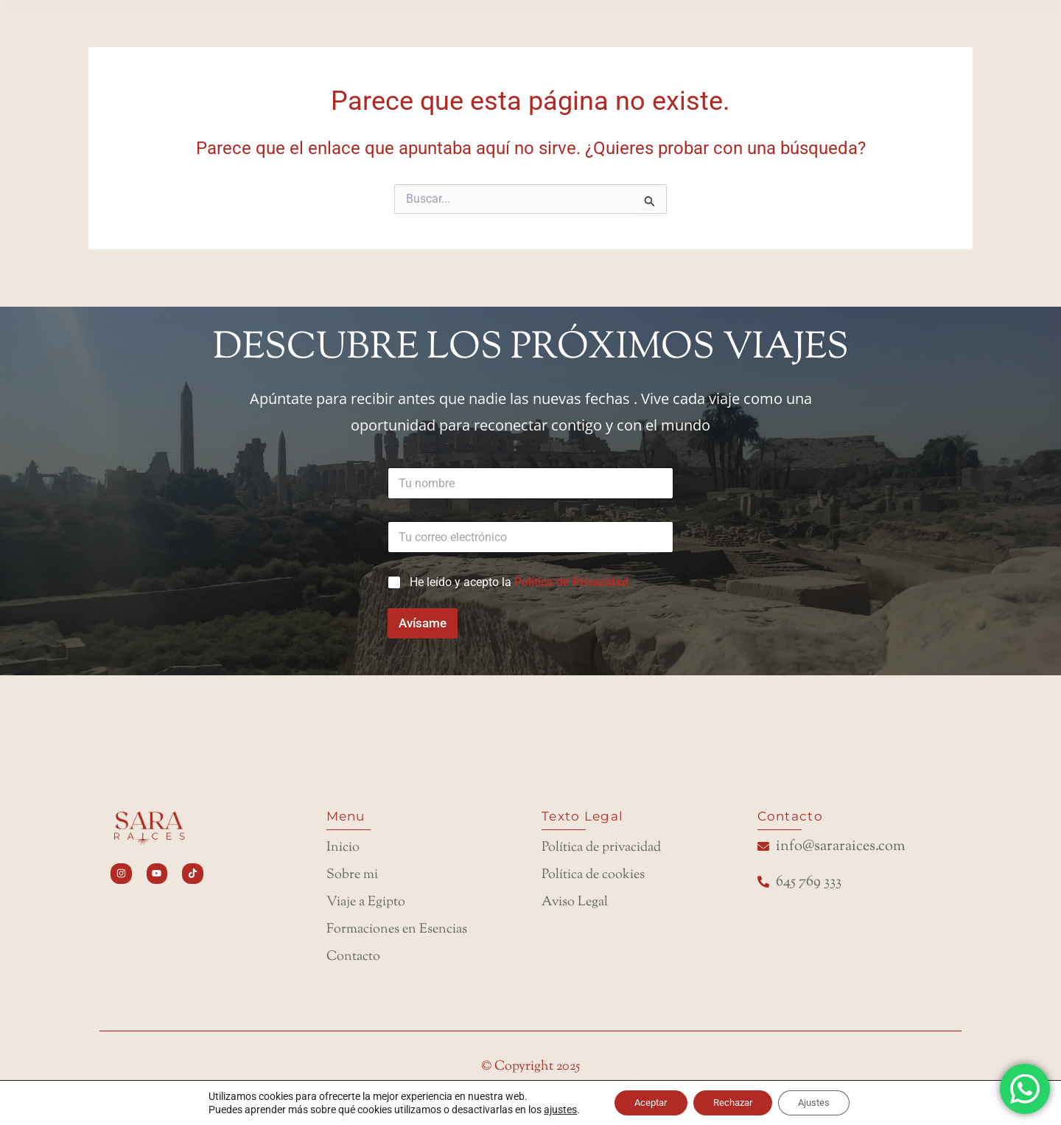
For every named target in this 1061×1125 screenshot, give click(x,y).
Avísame (423, 612)
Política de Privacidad (571, 571)
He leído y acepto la (519, 571)
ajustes (548, 1109)
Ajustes (822, 1102)
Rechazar (733, 1102)
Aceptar (644, 1102)
